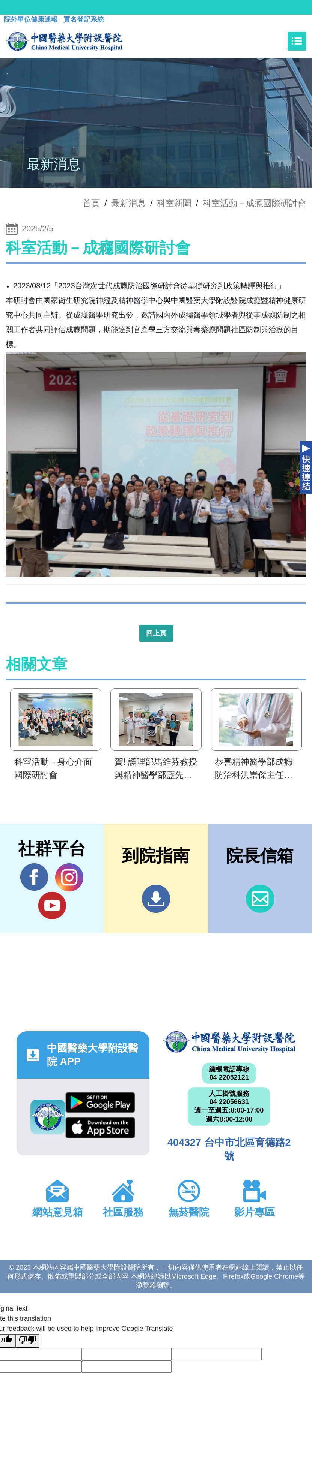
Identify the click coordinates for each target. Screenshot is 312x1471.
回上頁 (156, 633)
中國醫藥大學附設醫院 (229, 1042)
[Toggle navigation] (297, 41)
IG (69, 877)
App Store (100, 1127)
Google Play (100, 1102)
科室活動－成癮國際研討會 (254, 203)
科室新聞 (174, 203)
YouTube (52, 905)
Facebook (34, 877)
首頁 (91, 203)
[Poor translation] (27, 1341)
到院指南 (156, 899)
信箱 (260, 899)
